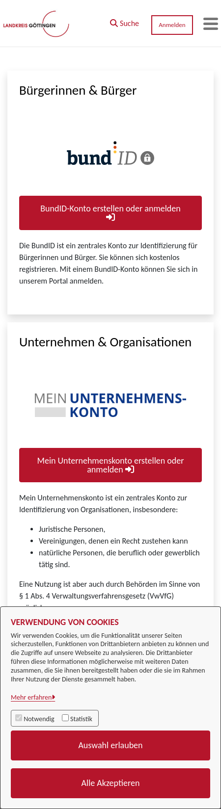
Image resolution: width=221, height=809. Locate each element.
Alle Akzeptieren (111, 783)
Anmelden (172, 24)
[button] (124, 21)
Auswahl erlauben (110, 745)
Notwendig (39, 719)
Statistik (81, 719)
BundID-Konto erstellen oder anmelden (110, 212)
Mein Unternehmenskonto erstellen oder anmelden (110, 465)
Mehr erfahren (31, 697)
